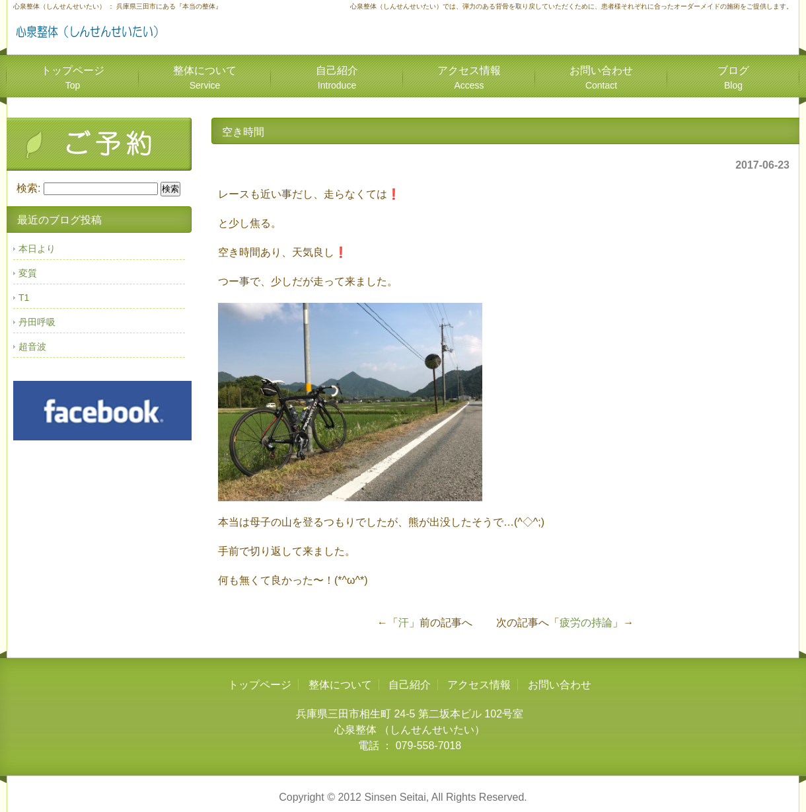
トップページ (72, 78)
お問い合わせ (601, 78)
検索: (28, 188)
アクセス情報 (469, 78)
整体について (205, 78)
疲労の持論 (586, 622)
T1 (23, 297)
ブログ (733, 78)
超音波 (32, 346)
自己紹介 (337, 78)
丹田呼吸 (36, 322)
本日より (36, 248)
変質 (27, 273)
